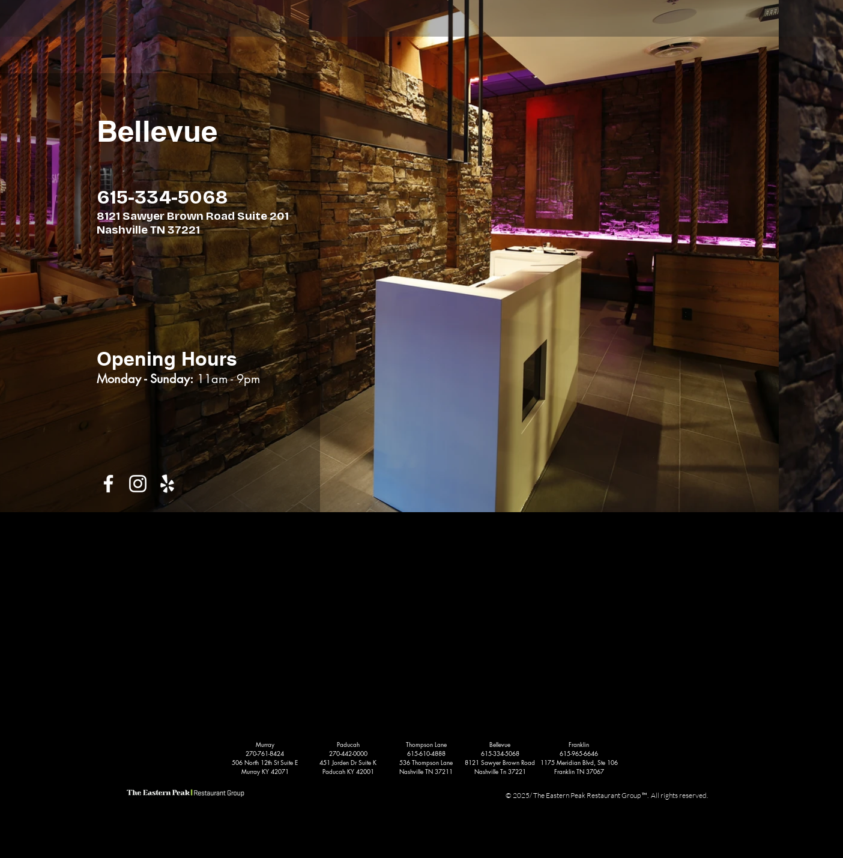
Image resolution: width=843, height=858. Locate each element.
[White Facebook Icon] (108, 483)
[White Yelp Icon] (167, 483)
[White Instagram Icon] (138, 483)
